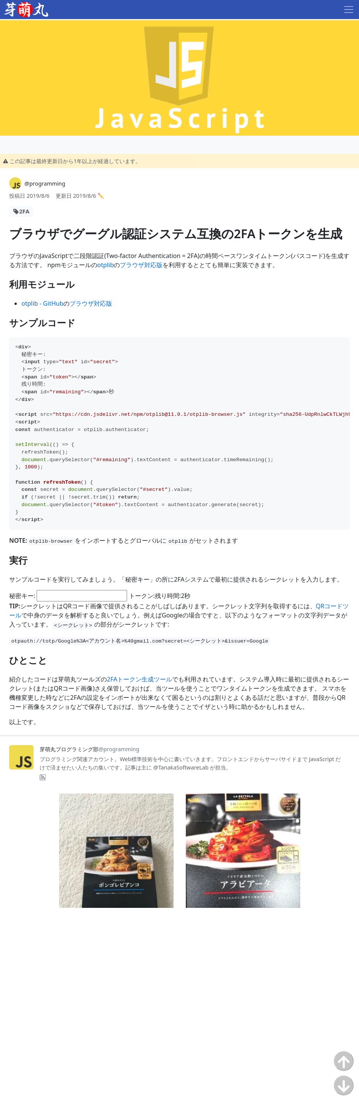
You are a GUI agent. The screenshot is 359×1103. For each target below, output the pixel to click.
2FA (24, 211)
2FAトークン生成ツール (139, 679)
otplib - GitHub (42, 303)
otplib (105, 265)
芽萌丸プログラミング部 (89, 749)
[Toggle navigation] (348, 9)
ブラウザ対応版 (141, 265)
